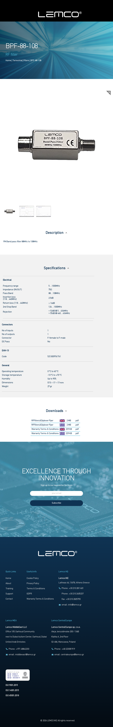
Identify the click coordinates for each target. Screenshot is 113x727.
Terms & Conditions (36, 589)
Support (9, 594)
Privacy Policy (33, 583)
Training (9, 589)
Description (56, 233)
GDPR (29, 594)
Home (8, 61)
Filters (26, 61)
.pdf (77, 421)
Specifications (56, 268)
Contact (9, 599)
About (8, 583)
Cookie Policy (33, 578)
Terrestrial (17, 61)
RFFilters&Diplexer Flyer (42, 421)
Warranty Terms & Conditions (45, 429)
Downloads (56, 411)
